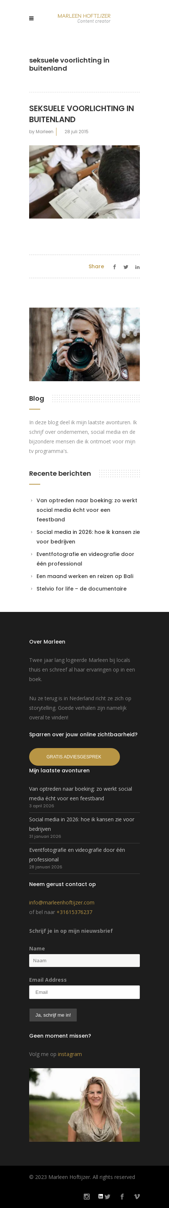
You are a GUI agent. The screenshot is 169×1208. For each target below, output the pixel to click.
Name (37, 948)
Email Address (48, 979)
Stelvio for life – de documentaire (82, 588)
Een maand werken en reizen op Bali (85, 576)
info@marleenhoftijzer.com (61, 902)
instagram (70, 1054)
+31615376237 (74, 911)
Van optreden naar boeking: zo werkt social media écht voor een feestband (87, 510)
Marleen (45, 131)
